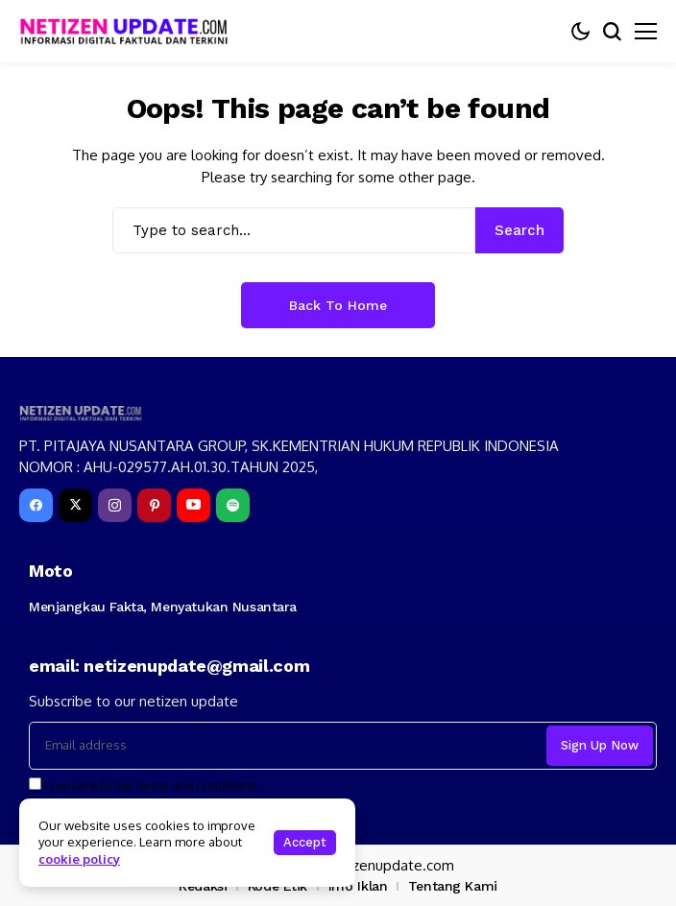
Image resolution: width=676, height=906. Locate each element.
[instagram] (115, 505)
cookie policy (79, 859)
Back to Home (338, 305)
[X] (75, 505)
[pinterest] (154, 505)
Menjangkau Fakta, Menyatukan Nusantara (163, 606)
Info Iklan (358, 886)
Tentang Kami (452, 886)
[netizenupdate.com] (129, 31)
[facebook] (36, 505)
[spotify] (233, 505)
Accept (304, 842)
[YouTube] (193, 505)
